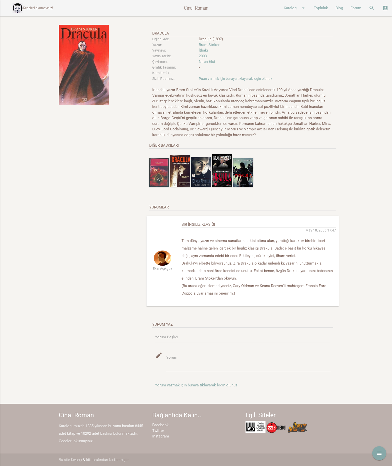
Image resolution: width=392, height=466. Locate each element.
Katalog (295, 8)
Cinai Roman (196, 8)
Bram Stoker (209, 45)
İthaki (203, 50)
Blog (339, 8)
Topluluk (321, 8)
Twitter (158, 430)
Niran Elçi (207, 61)
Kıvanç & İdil (80, 459)
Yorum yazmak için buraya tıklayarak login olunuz (196, 385)
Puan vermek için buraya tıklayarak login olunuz (235, 79)
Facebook (160, 425)
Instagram (160, 436)
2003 (203, 56)
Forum (355, 8)
